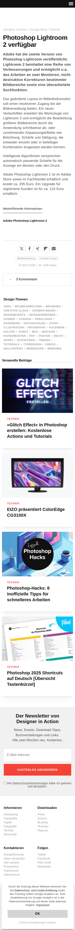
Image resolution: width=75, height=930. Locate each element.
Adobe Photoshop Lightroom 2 (25, 220)
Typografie (10, 818)
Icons (53, 323)
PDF (32, 335)
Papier (8, 822)
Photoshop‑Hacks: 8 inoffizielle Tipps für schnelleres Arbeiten (28, 594)
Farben (9, 319)
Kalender (56, 327)
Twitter (42, 854)
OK (37, 913)
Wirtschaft (10, 834)
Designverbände (42, 314)
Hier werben (11, 862)
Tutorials (12, 344)
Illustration (14, 327)
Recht (58, 335)
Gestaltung (11, 814)
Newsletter (44, 866)
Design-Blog (38, 29)
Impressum (43, 905)
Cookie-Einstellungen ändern (37, 922)
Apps (7, 306)
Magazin (48, 331)
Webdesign (35, 348)
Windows (54, 348)
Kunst (23, 331)
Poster (44, 335)
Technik (55, 29)
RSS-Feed (44, 862)
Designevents (15, 314)
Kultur (9, 331)
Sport (8, 340)
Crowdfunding (44, 310)
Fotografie (10, 826)
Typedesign (32, 344)
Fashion (25, 319)
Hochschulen (34, 323)
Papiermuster (15, 335)
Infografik (36, 327)
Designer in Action (24, 18)
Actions (42, 818)
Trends (44, 340)
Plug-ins (43, 830)
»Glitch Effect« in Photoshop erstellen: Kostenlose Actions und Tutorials (37, 430)
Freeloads (43, 319)
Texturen (43, 826)
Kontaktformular (14, 854)
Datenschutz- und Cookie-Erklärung (35, 890)
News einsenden (14, 858)
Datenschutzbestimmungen (30, 783)
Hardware (12, 323)
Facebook (44, 858)
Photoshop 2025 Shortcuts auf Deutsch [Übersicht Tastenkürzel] (35, 678)
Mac (35, 331)
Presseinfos (11, 866)
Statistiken (26, 340)
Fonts (41, 814)
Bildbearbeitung (26, 258)
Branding (53, 306)
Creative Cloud (48, 258)
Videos (50, 344)
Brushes (43, 822)
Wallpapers (13, 348)
